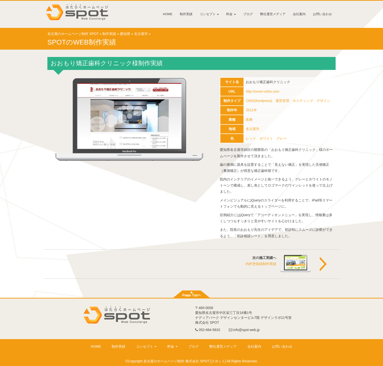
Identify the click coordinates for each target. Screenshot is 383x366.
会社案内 (299, 14)
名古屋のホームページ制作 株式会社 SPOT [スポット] (184, 361)
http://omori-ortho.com (262, 91)
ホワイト (266, 138)
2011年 (251, 110)
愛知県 (125, 34)
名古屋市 (141, 34)
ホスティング (303, 101)
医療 (249, 120)
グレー (282, 138)
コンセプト (209, 14)
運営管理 (282, 101)
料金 (231, 14)
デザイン (323, 101)
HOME (167, 14)
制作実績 (186, 14)
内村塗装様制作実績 (260, 264)
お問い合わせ (322, 14)
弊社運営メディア (273, 14)
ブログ (248, 14)
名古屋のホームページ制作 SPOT (73, 34)
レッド (251, 138)
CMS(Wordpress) (259, 101)
